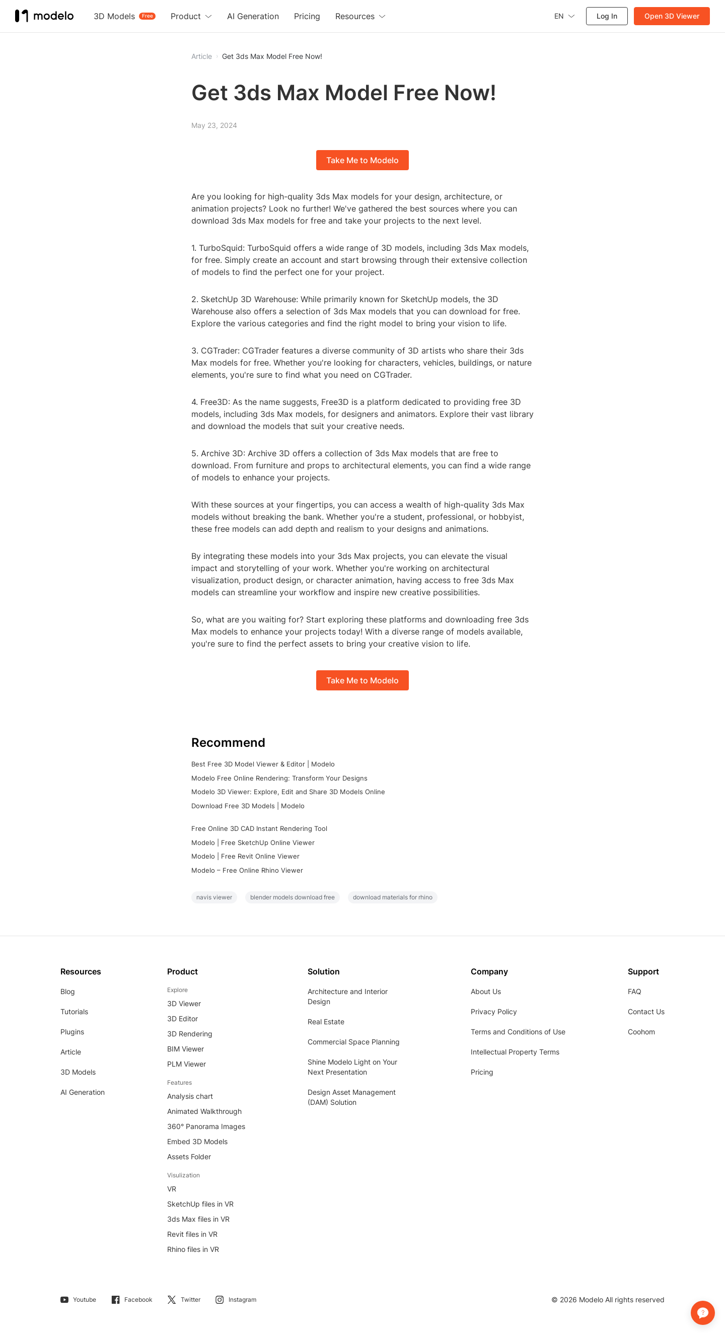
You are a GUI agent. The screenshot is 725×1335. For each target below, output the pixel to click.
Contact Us (646, 1011)
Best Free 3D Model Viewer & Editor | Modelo (263, 764)
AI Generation (82, 1092)
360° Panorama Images (206, 1126)
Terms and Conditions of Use (518, 1031)
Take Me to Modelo (362, 160)
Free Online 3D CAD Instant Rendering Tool (259, 828)
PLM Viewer (186, 1064)
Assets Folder (189, 1156)
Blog (67, 991)
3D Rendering (189, 1033)
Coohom (641, 1031)
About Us (486, 991)
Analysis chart (190, 1096)
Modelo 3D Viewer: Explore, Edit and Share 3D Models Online (288, 792)
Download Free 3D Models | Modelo (248, 806)
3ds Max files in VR (198, 1219)
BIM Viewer (185, 1048)
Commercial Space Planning (354, 1041)
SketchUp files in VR (200, 1204)
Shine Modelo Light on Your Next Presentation (352, 1067)
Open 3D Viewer (671, 16)
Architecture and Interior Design (348, 996)
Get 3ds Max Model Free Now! (272, 56)
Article (70, 1051)
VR (171, 1188)
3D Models (78, 1072)
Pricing (482, 1072)
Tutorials (74, 1011)
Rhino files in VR (193, 1249)
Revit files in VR (192, 1234)
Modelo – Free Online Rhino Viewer (247, 870)
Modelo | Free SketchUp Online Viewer (253, 842)
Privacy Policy (494, 1011)
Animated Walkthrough (204, 1111)
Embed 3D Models (197, 1141)
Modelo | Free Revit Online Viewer (245, 856)
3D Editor (182, 1018)
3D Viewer (184, 1003)
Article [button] (201, 56)
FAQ (634, 991)
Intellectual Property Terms (515, 1051)
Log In (607, 16)
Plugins (72, 1031)
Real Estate (326, 1021)
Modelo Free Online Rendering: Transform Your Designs (279, 778)
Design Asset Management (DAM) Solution (352, 1097)
